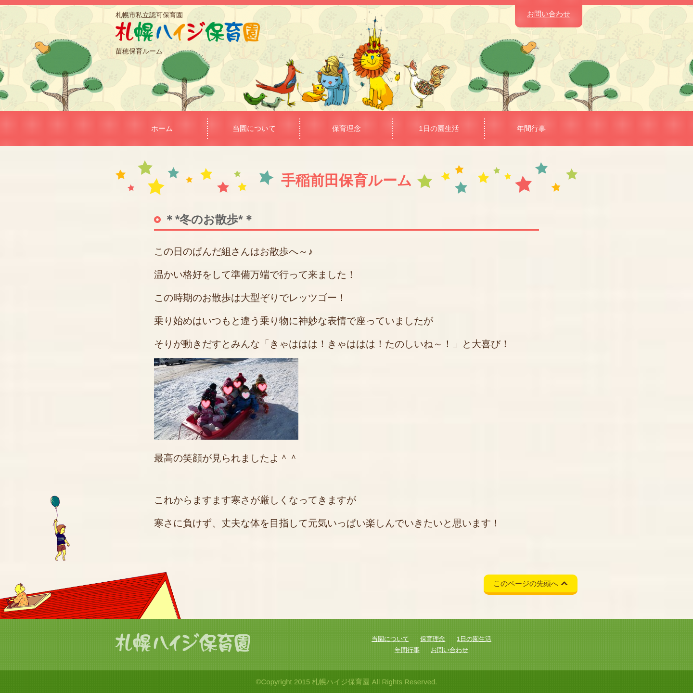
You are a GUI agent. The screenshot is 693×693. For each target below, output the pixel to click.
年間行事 (531, 128)
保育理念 (346, 128)
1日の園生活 (439, 128)
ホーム (162, 128)
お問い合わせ (548, 14)
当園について (254, 128)
